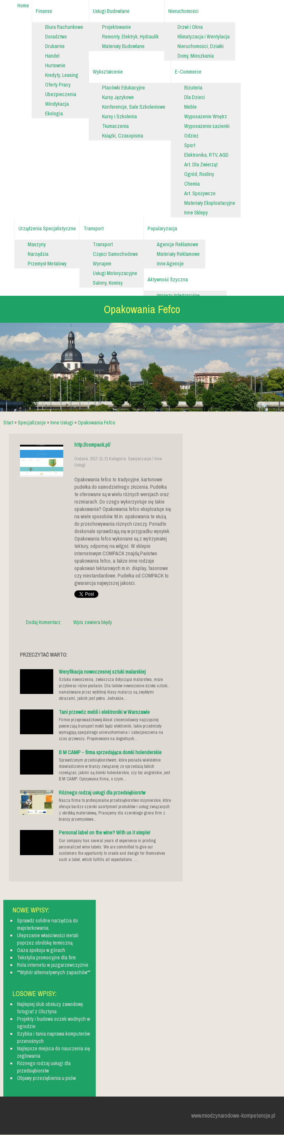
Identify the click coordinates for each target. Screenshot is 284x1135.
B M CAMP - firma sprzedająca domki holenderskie (110, 752)
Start (8, 422)
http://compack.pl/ (92, 444)
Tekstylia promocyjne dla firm (46, 957)
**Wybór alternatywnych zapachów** (53, 972)
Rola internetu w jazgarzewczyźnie (52, 965)
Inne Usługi (61, 422)
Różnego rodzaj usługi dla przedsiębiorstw (102, 792)
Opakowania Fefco (96, 422)
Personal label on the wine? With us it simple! (104, 832)
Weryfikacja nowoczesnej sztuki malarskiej (102, 671)
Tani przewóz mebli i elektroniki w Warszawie (104, 712)
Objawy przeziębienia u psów (46, 1078)
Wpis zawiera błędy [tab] (92, 622)
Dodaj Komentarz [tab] (43, 622)
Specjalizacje (32, 422)
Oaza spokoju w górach (41, 950)
